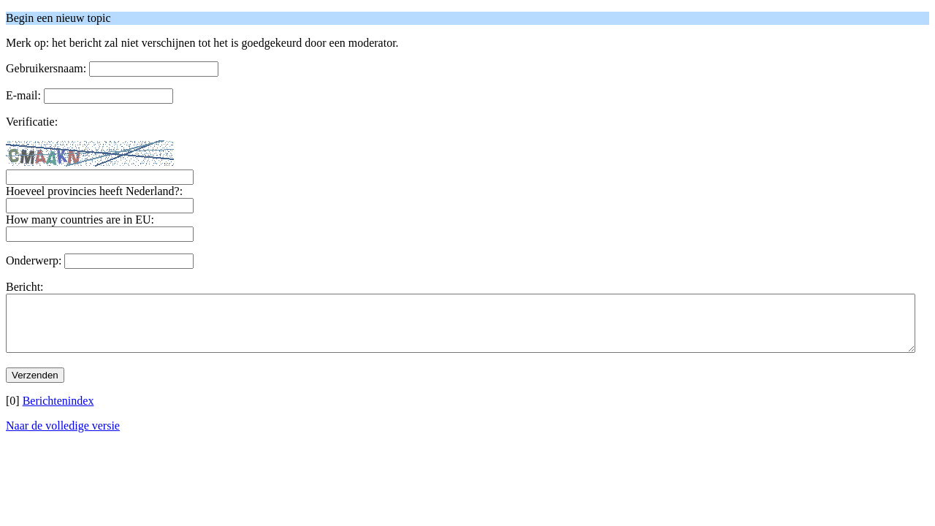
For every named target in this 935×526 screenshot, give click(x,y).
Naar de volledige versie (63, 436)
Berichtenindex (58, 411)
